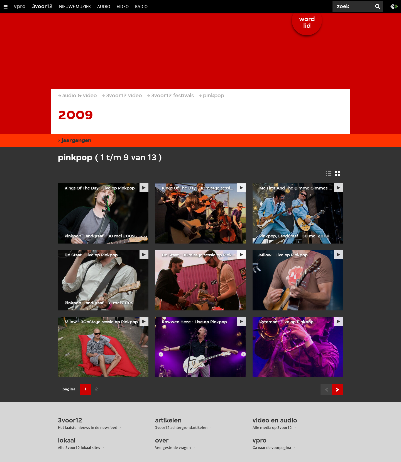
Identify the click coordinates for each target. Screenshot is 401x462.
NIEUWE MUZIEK (75, 6)
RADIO (141, 6)
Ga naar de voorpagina (272, 447)
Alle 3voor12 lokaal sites (79, 447)
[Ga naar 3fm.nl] (394, 6)
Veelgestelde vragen (173, 447)
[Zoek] (351, 6)
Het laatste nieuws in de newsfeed (87, 427)
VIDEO (123, 6)
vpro (20, 6)
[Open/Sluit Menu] (5, 6)
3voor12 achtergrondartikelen (181, 427)
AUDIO (103, 6)
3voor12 (42, 6)
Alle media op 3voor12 (272, 427)
